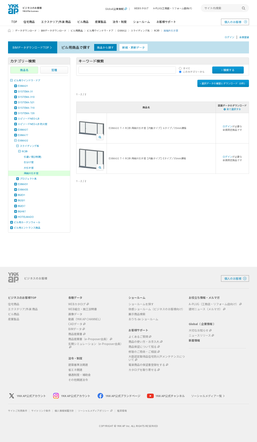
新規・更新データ (133, 47)
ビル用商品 (77, 30)
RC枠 (156, 30)
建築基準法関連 (78, 364)
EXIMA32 (122, 30)
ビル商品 (83, 22)
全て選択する (232, 109)
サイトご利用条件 (17, 410)
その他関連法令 (78, 380)
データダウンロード (26, 30)
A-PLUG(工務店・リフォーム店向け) (172, 8)
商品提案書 (75, 334)
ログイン (229, 37)
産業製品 (100, 22)
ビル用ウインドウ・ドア (100, 30)
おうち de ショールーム (143, 319)
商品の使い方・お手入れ (143, 341)
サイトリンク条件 (41, 410)
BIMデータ (75, 329)
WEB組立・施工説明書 (82, 309)
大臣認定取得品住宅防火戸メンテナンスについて (156, 358)
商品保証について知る (142, 346)
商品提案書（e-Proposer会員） (88, 339)
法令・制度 (120, 22)
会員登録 (244, 37)
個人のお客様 (232, 22)
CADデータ (75, 324)
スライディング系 (140, 30)
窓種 (54, 70)
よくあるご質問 (138, 336)
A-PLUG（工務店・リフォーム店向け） (214, 304)
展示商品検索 (136, 314)
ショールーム (141, 22)
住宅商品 (29, 22)
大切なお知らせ (198, 330)
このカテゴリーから (194, 71)
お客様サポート (166, 22)
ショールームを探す (141, 304)
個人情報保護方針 (64, 410)
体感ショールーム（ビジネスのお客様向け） (156, 309)
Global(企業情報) (114, 9)
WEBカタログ (141, 8)
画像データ (75, 314)
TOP (14, 22)
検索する (228, 70)
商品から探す (105, 47)
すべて (186, 68)
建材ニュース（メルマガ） (205, 309)
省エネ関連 (75, 369)
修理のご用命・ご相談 (142, 351)
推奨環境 (122, 410)
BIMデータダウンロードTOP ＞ (33, 47)
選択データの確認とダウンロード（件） (223, 83)
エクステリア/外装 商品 (56, 22)
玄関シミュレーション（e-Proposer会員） (95, 344)
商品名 (24, 70)
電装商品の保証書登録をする (146, 364)
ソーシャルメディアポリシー (95, 410)
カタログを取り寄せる (142, 369)
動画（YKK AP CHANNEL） (85, 319)
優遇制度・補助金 (79, 375)
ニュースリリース (200, 335)
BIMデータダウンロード (53, 30)
